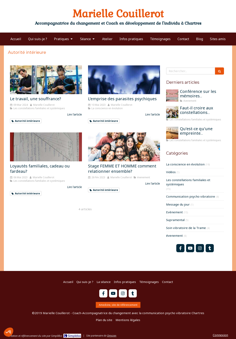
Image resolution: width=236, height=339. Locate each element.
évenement (174, 235)
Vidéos (171, 172)
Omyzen (111, 335)
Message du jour (178, 204)
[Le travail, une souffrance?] (46, 79)
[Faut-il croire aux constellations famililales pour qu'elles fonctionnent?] (172, 112)
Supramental (175, 220)
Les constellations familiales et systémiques (188, 182)
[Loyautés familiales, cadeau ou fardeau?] (46, 146)
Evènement (174, 212)
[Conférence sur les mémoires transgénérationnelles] (172, 95)
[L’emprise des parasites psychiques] (124, 79)
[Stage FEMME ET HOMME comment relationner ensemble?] (124, 146)
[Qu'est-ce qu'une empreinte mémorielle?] (172, 133)
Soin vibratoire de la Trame (186, 228)
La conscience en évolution (185, 164)
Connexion (220, 335)
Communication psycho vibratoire (190, 196)
